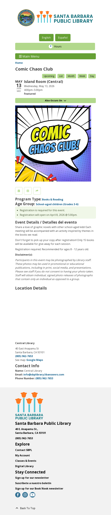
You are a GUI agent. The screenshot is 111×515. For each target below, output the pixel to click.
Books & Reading (52, 199)
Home (19, 63)
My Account (22, 455)
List (61, 76)
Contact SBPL (23, 450)
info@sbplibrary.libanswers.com (43, 374)
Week (82, 76)
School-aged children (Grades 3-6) (57, 204)
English (46, 37)
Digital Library (24, 466)
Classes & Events (25, 461)
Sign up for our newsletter (32, 477)
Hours (59, 46)
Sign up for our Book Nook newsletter (39, 488)
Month (71, 76)
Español (63, 37)
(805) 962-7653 (24, 356)
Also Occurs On (55, 100)
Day (92, 76)
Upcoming (49, 76)
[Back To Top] (55, 508)
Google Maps (34, 360)
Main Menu (29, 56)
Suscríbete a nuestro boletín (33, 483)
